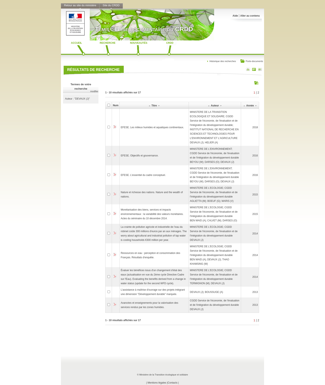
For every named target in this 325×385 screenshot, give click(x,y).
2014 (255, 233)
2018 (255, 127)
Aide (235, 15)
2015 (255, 194)
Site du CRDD (111, 5)
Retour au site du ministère (80, 5)
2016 (255, 155)
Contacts (172, 382)
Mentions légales (157, 382)
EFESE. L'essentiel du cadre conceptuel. (143, 175)
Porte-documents (251, 61)
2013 (255, 292)
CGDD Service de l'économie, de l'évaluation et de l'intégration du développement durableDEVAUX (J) (214, 305)
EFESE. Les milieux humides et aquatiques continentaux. (152, 127)
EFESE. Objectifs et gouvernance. (139, 155)
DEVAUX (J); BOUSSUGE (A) (206, 292)
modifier (94, 91)
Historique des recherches (222, 61)
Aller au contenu (250, 15)
